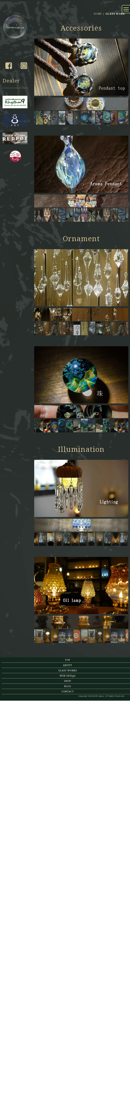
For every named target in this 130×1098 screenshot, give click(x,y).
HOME (98, 55)
